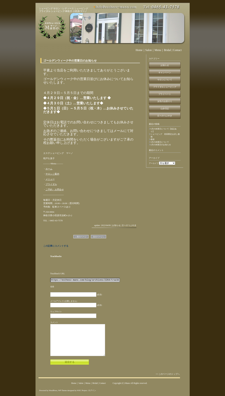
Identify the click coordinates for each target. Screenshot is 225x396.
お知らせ (116, 225)
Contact (177, 50)
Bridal (167, 50)
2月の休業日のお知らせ (161, 145)
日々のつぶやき (129, 225)
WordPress (53, 390)
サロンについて (164, 79)
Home (139, 50)
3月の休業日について (160, 142)
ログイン (92, 390)
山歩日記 (164, 108)
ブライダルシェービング (164, 87)
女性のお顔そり (164, 101)
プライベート (164, 94)
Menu (158, 50)
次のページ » (98, 237)
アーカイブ (154, 163)
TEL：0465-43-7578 (53, 220)
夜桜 (153, 139)
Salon (148, 50)
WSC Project (82, 390)
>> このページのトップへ (168, 374)
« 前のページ (80, 237)
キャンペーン (164, 72)
